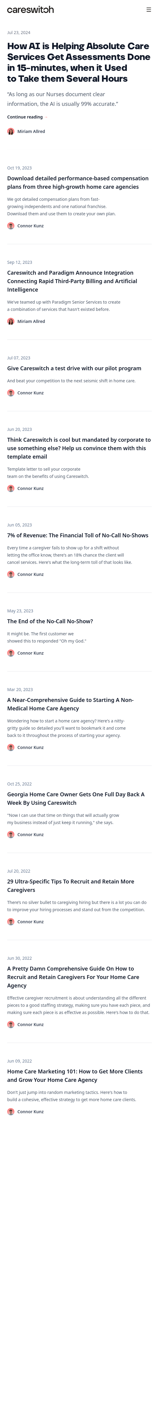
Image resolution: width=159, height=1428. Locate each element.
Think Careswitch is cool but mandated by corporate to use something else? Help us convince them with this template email (79, 448)
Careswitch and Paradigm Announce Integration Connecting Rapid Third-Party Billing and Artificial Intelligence (72, 281)
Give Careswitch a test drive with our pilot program (74, 368)
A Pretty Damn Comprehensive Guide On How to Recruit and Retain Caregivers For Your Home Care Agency (73, 977)
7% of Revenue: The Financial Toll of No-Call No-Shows (77, 535)
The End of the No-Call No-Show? (50, 621)
